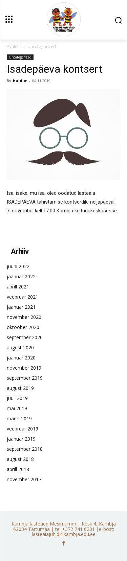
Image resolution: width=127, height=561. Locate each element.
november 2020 (24, 317)
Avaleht (14, 46)
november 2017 (24, 479)
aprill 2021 (18, 286)
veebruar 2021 (22, 297)
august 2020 (20, 347)
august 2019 (20, 388)
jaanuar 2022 (21, 276)
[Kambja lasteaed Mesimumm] (63, 19)
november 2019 (24, 368)
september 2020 (25, 337)
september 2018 (25, 449)
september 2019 (25, 378)
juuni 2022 (18, 266)
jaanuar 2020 (21, 357)
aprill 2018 (18, 469)
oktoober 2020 (23, 327)
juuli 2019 (17, 398)
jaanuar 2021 (21, 307)
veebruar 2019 (22, 428)
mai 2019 (17, 408)
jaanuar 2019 (21, 439)
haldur (20, 80)
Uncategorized (41, 46)
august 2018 (20, 459)
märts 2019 (19, 418)
